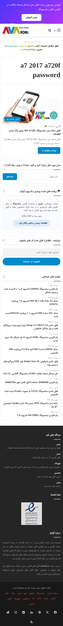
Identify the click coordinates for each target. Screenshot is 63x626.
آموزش (31, 598)
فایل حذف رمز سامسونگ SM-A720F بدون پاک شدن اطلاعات (34, 126)
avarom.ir (45, 560)
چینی (19, 587)
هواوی (31, 587)
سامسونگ (40, 587)
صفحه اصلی (52, 587)
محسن (57, 467)
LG (33, 592)
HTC (39, 592)
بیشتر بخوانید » (49, 144)
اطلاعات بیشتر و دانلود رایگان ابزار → (31, 217)
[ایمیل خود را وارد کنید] (31, 246)
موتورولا (17, 592)
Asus (46, 592)
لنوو (25, 587)
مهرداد (58, 457)
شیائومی (26, 592)
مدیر (58, 438)
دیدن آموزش (31, 17)
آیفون (9, 592)
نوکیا (13, 587)
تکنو (7, 587)
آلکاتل (53, 592)
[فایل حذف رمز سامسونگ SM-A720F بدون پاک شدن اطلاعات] (31, 100)
